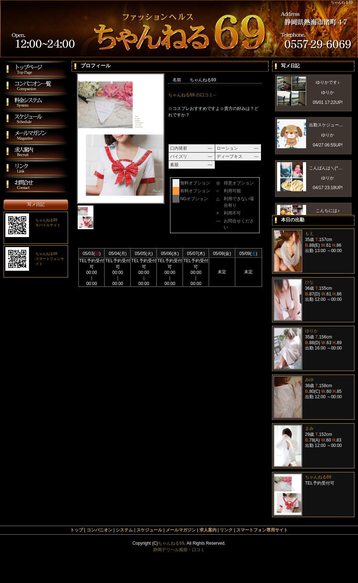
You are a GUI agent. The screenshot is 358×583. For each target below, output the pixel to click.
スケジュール (149, 530)
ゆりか (311, 330)
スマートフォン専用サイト (262, 530)
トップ (76, 530)
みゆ (309, 379)
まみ (309, 428)
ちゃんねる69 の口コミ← (192, 94)
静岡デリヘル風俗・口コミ (179, 549)
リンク (226, 530)
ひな (309, 282)
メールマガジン (181, 530)
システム (124, 530)
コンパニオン (99, 530)
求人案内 (208, 530)
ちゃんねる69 (318, 477)
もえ (309, 233)
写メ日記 (35, 204)
